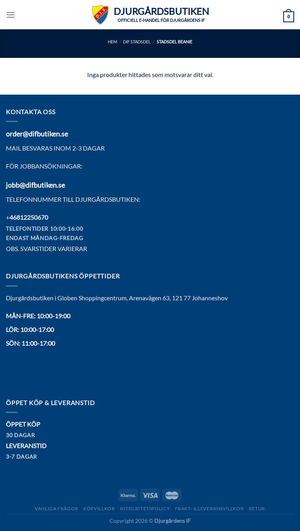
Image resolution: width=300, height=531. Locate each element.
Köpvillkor (99, 508)
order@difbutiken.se (37, 133)
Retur (257, 508)
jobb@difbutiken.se (35, 185)
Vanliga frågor (57, 508)
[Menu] (10, 14)
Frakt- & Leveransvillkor (209, 508)
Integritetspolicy (145, 508)
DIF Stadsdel (137, 41)
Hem (112, 41)
